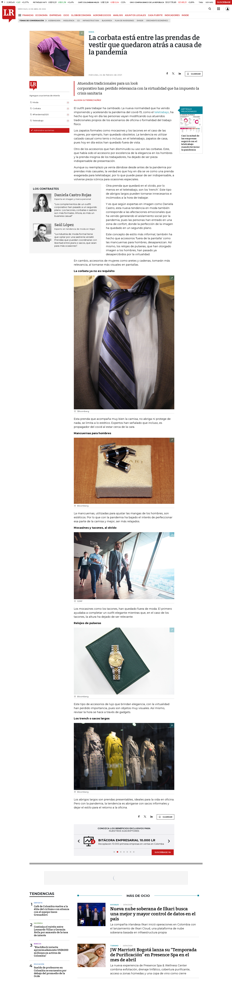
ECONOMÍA (41, 15)
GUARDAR (194, 74)
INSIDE (185, 15)
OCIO (66, 15)
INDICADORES (172, 15)
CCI (78, 21)
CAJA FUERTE (155, 15)
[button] (78, 841)
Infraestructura (91, 21)
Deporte (38, 903)
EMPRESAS (55, 15)
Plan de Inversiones (124, 21)
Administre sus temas (42, 130)
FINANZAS (27, 15)
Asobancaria (54, 21)
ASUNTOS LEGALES (135, 15)
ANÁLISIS (118, 15)
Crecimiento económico (157, 21)
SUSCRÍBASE (224, 2)
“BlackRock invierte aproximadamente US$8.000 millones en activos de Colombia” (51, 951)
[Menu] (20, 15)
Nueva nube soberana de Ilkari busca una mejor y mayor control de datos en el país (153, 914)
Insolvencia (68, 21)
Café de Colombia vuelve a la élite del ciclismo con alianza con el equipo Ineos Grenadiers (51, 910)
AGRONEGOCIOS (102, 15)
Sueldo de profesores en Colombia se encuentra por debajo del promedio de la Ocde (50, 972)
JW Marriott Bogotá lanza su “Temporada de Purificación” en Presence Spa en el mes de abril (153, 955)
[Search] (210, 8)
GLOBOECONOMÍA (81, 15)
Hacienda (38, 923)
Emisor (140, 21)
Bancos (37, 944)
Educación (39, 964)
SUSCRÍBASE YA (163, 852)
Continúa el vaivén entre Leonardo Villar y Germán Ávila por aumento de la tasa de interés (51, 931)
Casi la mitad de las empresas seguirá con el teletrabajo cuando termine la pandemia (190, 142)
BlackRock (107, 21)
